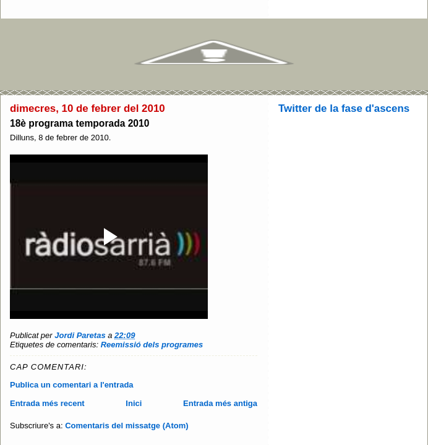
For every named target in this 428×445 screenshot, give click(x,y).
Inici (134, 403)
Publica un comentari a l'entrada (72, 384)
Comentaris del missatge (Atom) (126, 425)
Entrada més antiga (220, 403)
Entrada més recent (47, 403)
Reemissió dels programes (152, 344)
